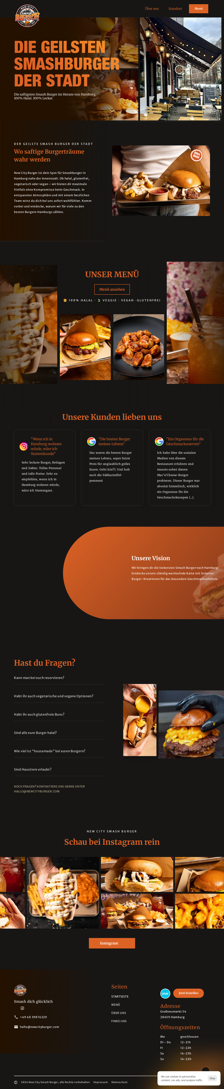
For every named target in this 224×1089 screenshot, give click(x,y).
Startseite (119, 996)
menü (115, 1004)
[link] (165, 994)
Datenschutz (119, 1082)
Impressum (100, 1082)
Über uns (118, 1013)
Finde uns (119, 1021)
